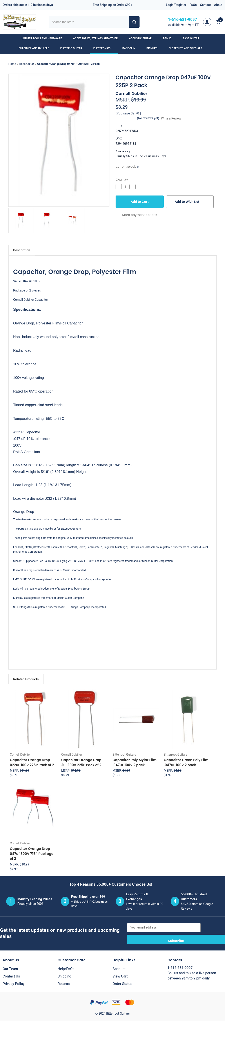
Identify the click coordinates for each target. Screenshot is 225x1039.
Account (118, 969)
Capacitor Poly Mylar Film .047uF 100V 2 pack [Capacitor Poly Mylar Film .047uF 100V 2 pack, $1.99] (134, 762)
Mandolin (131, 48)
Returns (64, 984)
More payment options (139, 215)
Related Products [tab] (26, 679)
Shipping (64, 976)
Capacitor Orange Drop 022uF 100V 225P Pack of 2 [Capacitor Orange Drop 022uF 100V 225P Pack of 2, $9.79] (32, 762)
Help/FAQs (66, 969)
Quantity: (122, 179)
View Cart (120, 976)
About (218, 5)
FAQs (193, 5)
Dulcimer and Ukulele (36, 48)
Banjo (169, 38)
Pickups (154, 48)
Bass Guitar (193, 38)
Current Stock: (127, 166)
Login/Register (176, 5)
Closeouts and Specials (187, 48)
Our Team (10, 969)
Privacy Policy (14, 984)
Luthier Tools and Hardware (44, 38)
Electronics (104, 48)
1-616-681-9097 (182, 20)
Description (21, 250)
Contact (205, 5)
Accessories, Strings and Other (97, 38)
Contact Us (11, 976)
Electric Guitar (73, 48)
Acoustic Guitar (142, 38)
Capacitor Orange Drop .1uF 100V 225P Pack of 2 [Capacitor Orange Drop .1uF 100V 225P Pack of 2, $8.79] (81, 762)
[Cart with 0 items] (218, 22)
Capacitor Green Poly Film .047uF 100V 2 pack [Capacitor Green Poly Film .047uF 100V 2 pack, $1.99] (186, 762)
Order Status (122, 984)
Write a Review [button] (171, 118)
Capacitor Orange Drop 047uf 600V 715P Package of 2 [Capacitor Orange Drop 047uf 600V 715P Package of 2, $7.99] (31, 853)
